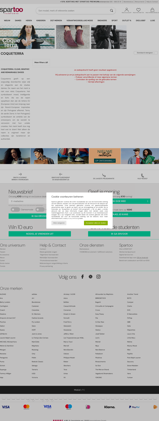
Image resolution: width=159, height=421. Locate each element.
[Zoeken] (111, 10)
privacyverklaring (73, 218)
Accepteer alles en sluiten (96, 223)
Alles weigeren (59, 223)
